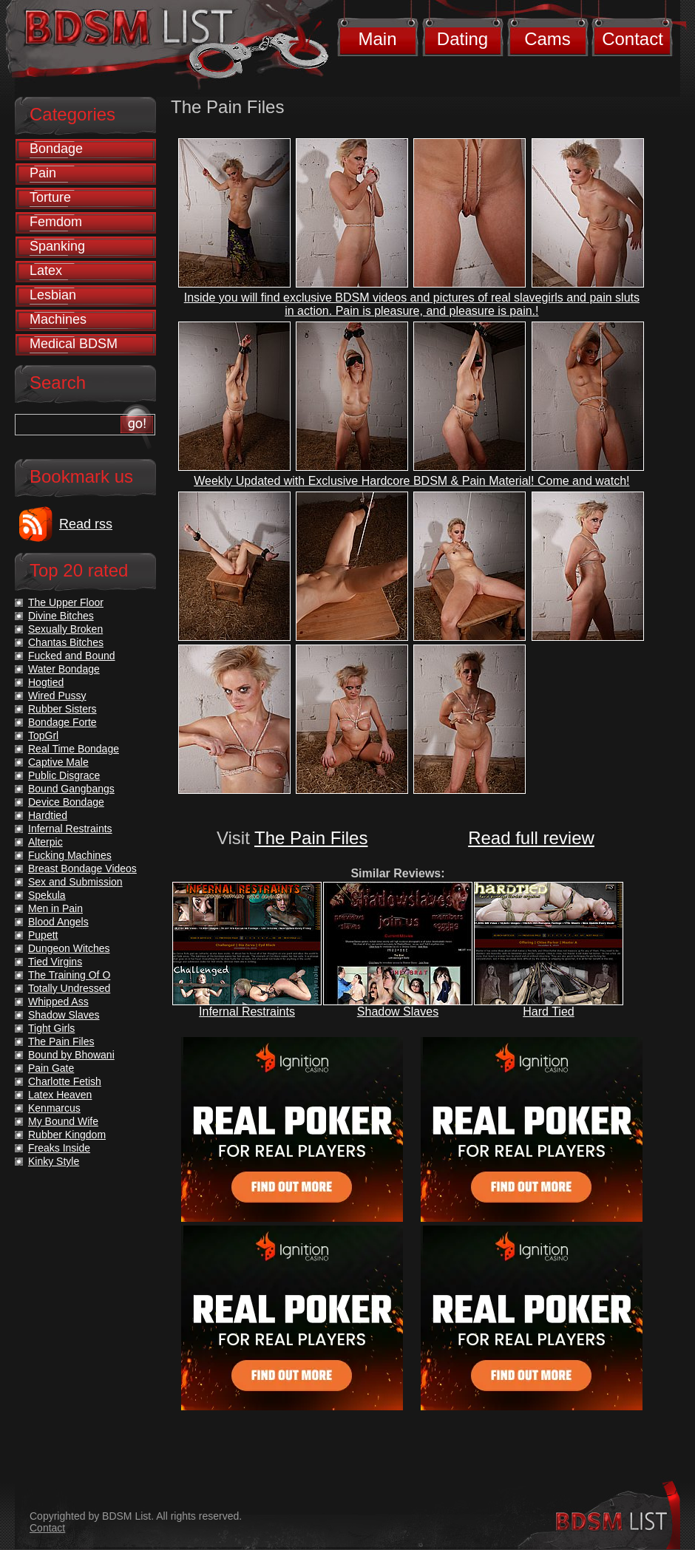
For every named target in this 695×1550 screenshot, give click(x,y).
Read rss (85, 524)
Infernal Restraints (247, 1011)
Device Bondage (66, 802)
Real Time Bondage (73, 749)
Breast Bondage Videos (82, 868)
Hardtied (47, 815)
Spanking (57, 246)
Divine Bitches (61, 616)
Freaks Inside (59, 1148)
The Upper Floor (66, 602)
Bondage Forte (62, 722)
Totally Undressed (69, 988)
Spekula (47, 895)
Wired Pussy (57, 695)
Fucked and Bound (71, 656)
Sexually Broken (65, 629)
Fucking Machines (70, 855)
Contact (632, 39)
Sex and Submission (75, 882)
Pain (43, 173)
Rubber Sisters (62, 709)
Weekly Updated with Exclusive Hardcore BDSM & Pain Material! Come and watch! (411, 481)
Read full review (531, 838)
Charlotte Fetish (64, 1081)
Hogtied (46, 682)
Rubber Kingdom (67, 1135)
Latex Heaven (60, 1095)
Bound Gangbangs (71, 789)
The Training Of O (69, 975)
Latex (46, 270)
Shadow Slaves (397, 1011)
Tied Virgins (55, 962)
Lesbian (53, 295)
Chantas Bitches (66, 642)
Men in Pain (55, 908)
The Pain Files (310, 838)
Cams (547, 39)
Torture (50, 197)
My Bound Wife (63, 1121)
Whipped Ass (58, 1001)
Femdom (56, 221)
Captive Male (58, 762)
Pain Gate (51, 1068)
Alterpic (45, 842)
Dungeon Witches (69, 948)
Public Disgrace (64, 775)
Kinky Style (53, 1161)
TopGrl (43, 735)
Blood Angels (58, 922)
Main (377, 39)
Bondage (56, 148)
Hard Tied (548, 1011)
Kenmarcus (54, 1108)
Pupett (43, 935)
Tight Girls (51, 1028)
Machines (58, 319)
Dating (462, 39)
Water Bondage (64, 669)
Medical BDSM (74, 343)
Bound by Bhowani (71, 1055)
